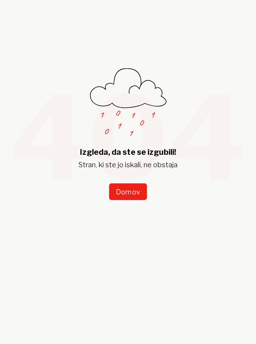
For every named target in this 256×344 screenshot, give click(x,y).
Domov (128, 191)
